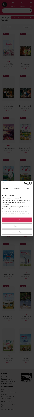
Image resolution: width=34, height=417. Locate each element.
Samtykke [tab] (6, 188)
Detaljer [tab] (17, 188)
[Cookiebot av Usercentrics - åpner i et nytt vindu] (24, 183)
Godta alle (17, 220)
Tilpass (17, 226)
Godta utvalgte (17, 232)
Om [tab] (28, 188)
